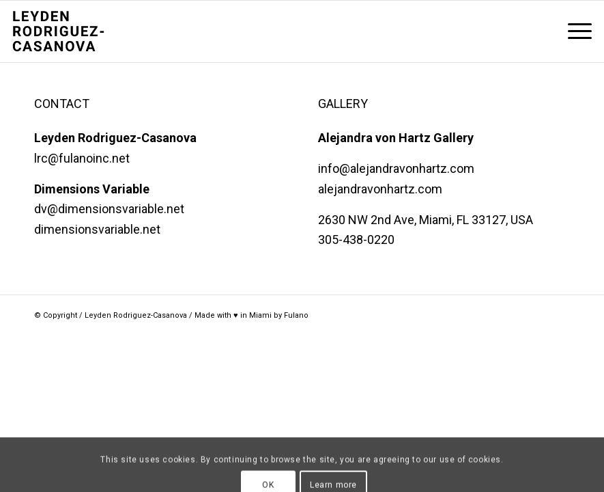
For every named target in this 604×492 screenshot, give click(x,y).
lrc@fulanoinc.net (82, 158)
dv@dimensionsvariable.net (109, 209)
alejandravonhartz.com (380, 189)
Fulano (296, 315)
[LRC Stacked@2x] (79, 31)
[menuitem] (573, 31)
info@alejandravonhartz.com (396, 168)
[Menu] (573, 31)
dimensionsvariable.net (97, 229)
